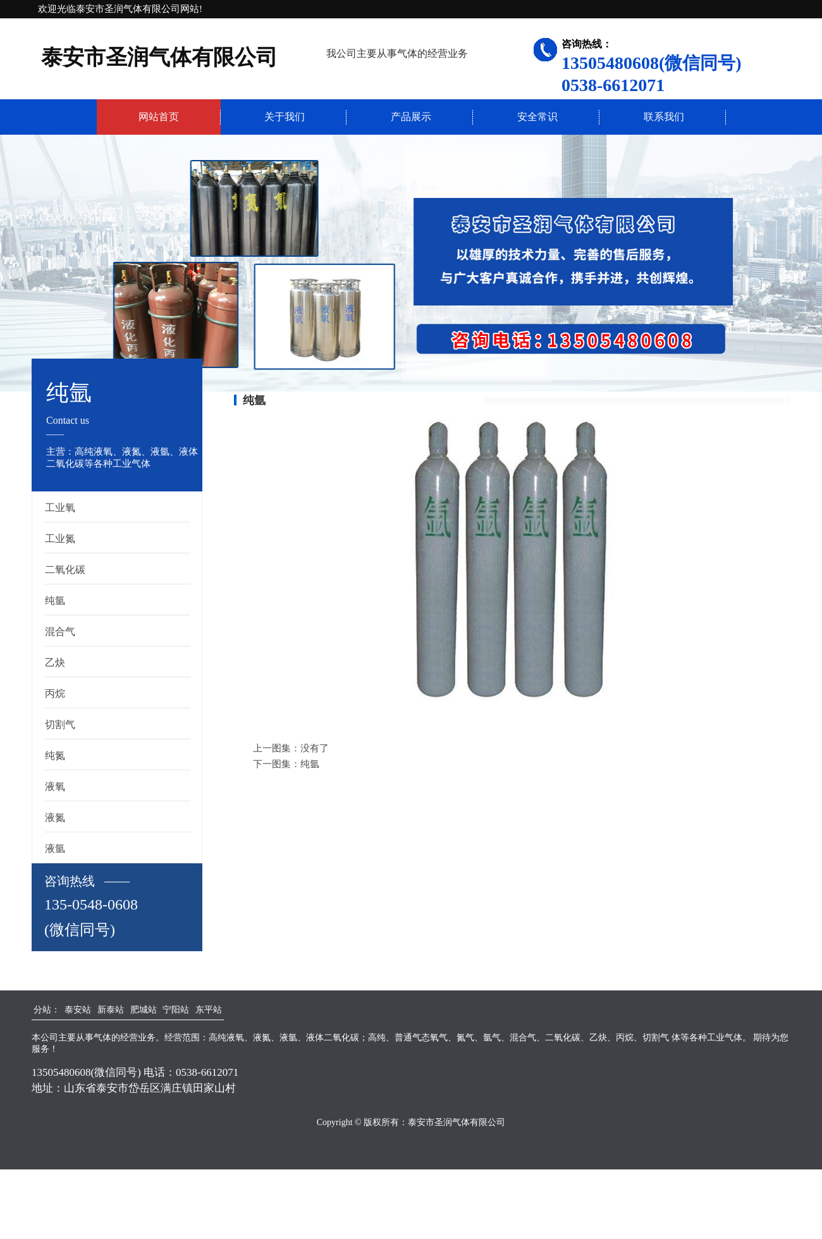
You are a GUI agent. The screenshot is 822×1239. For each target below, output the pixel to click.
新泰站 (110, 1009)
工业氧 (60, 507)
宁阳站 (176, 1009)
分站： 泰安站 (62, 1009)
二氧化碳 (65, 569)
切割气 (60, 724)
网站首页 (158, 116)
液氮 (55, 817)
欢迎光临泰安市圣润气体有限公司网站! (120, 9)
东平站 (208, 1009)
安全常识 (537, 116)
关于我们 (284, 116)
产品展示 (411, 116)
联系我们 (664, 116)
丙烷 (55, 693)
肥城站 (143, 1009)
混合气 (60, 631)
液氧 (55, 786)
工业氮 (60, 538)
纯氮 (55, 755)
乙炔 (55, 662)
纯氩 (55, 600)
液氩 (55, 848)
